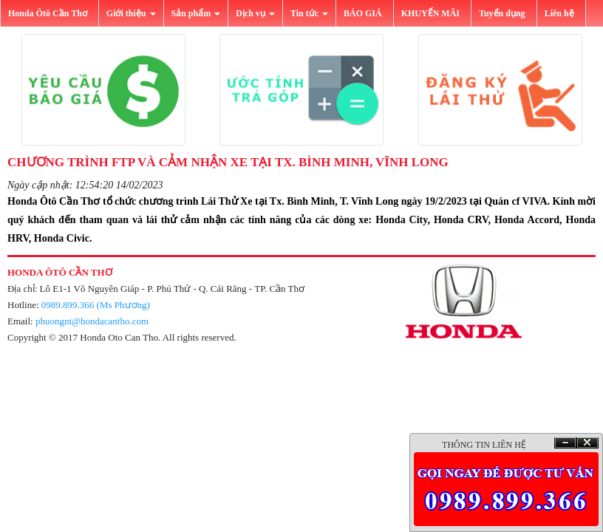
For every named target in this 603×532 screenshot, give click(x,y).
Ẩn (565, 443)
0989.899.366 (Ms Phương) (95, 304)
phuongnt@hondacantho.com (92, 321)
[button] (102, 90)
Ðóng (587, 443)
